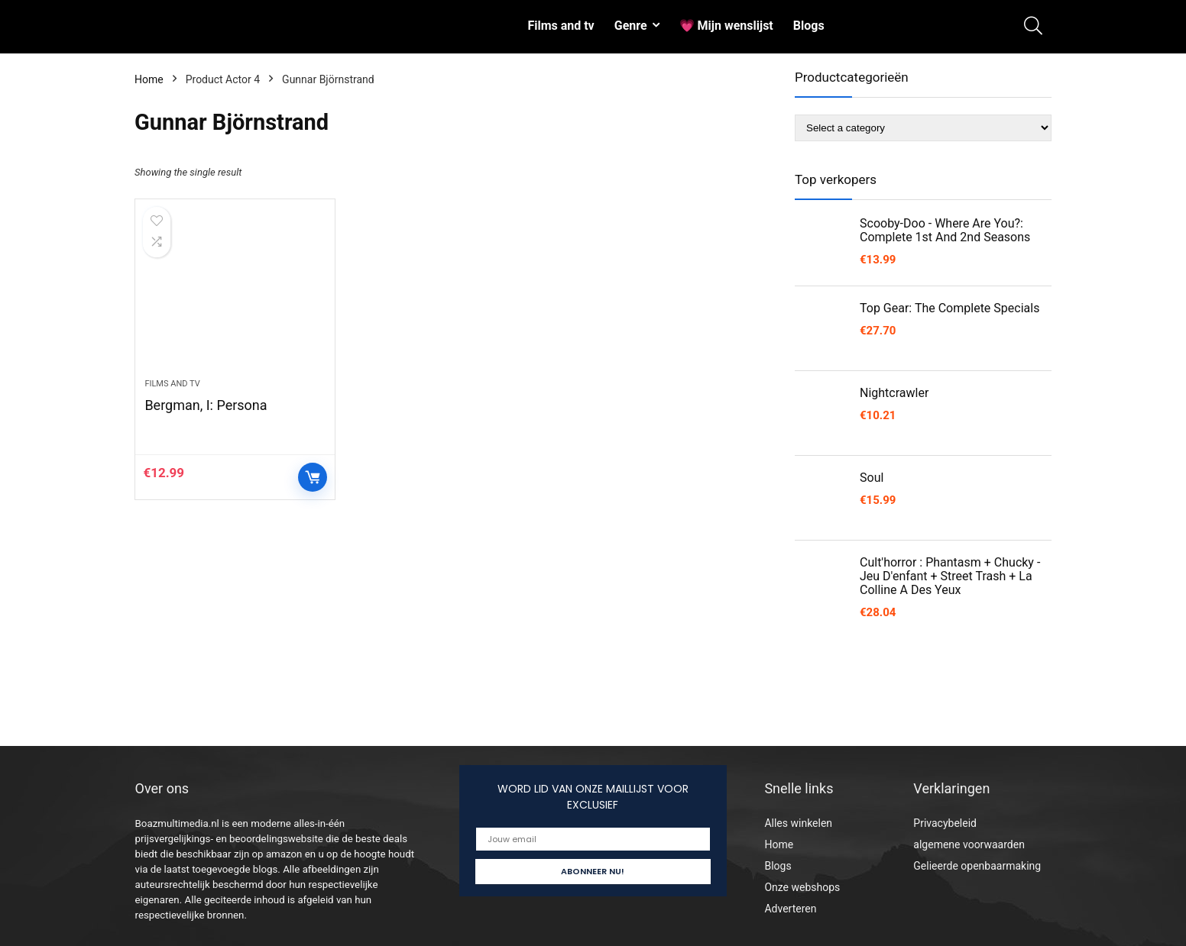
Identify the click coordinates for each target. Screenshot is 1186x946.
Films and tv (560, 25)
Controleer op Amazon (312, 477)
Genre (630, 25)
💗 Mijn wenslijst (726, 25)
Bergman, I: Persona (205, 405)
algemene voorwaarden (969, 844)
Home (149, 79)
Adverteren (790, 908)
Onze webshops (802, 887)
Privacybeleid (945, 823)
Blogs (809, 25)
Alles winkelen (798, 823)
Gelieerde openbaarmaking (977, 866)
